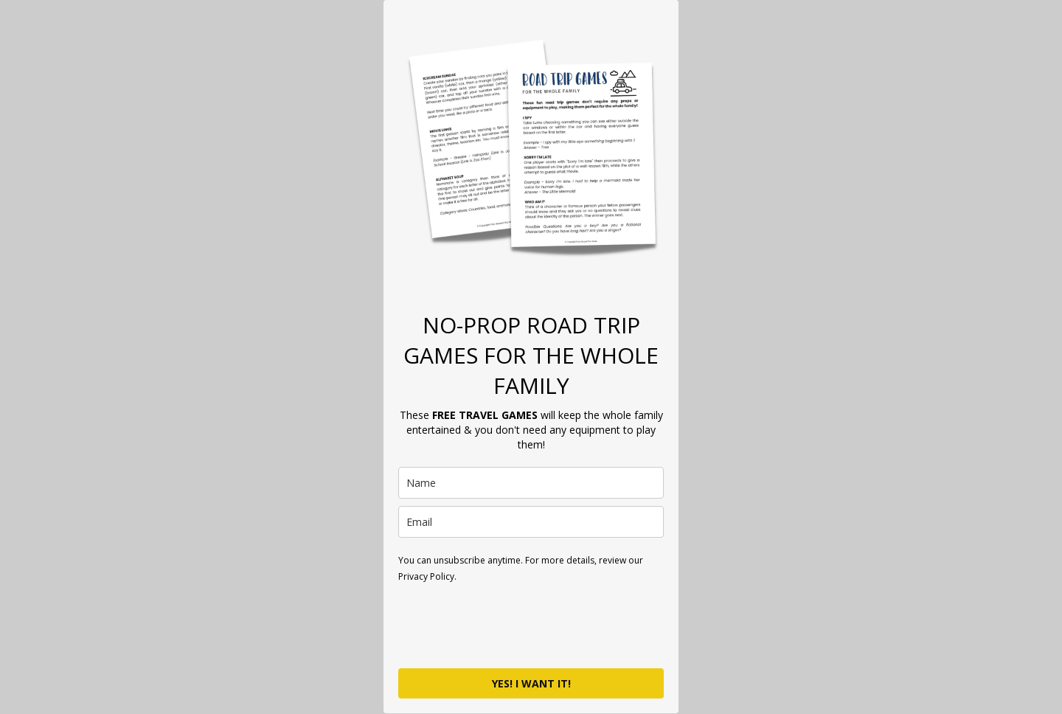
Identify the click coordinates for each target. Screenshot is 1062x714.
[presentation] (510, 625)
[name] (531, 483)
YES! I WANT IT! (531, 683)
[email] (531, 522)
